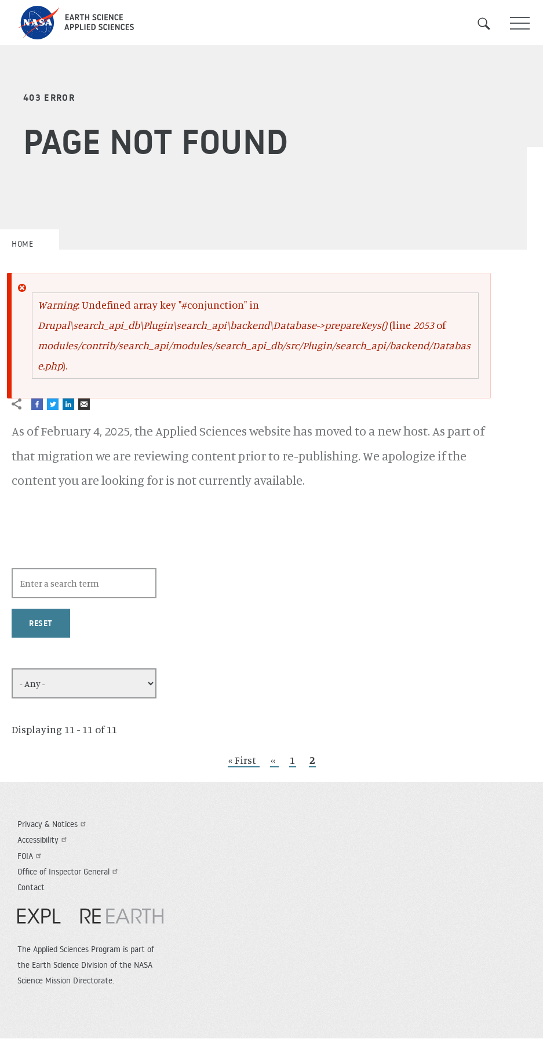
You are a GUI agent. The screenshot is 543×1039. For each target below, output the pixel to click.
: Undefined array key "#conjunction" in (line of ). (254, 335)
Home (22, 244)
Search (490, 23)
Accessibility (43, 840)
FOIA (30, 856)
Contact (31, 887)
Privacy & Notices (53, 824)
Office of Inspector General (69, 871)
